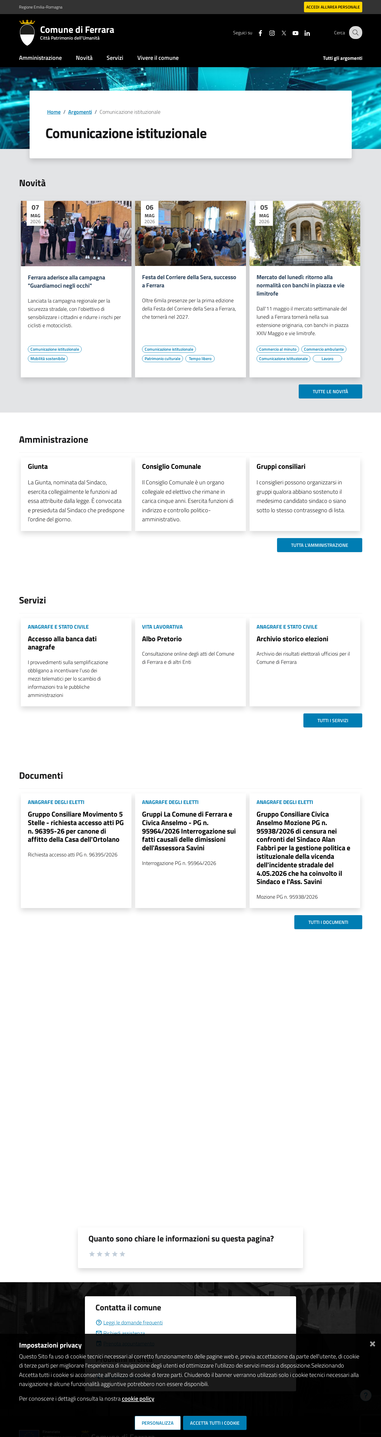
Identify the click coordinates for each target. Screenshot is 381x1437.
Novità (84, 57)
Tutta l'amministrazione (319, 545)
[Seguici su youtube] (292, 32)
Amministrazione (40, 57)
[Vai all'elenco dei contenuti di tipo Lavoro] (327, 358)
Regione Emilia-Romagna (40, 7)
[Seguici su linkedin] (303, 32)
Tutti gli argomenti (342, 58)
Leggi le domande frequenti (129, 1322)
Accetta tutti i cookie (215, 1422)
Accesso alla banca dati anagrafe (62, 642)
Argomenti (80, 112)
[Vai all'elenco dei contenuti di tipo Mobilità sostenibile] (48, 358)
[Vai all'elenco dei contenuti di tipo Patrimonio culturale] (162, 358)
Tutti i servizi (332, 720)
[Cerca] (355, 33)
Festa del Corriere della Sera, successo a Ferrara (189, 281)
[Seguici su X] (280, 32)
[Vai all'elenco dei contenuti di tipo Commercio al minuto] (278, 349)
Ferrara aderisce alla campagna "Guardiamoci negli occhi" (66, 281)
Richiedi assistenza (120, 1333)
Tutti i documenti (328, 922)
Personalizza (158, 1422)
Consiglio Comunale (171, 466)
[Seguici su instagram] (268, 32)
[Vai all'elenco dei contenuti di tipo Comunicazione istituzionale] (55, 349)
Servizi (115, 57)
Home (54, 112)
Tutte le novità (330, 391)
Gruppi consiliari (281, 466)
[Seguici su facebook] (256, 32)
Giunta (38, 466)
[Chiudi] (372, 1343)
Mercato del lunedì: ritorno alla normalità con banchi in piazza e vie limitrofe (300, 285)
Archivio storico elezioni (292, 638)
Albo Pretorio (162, 638)
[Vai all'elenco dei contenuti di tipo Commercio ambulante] (323, 349)
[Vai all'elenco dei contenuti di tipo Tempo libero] (200, 358)
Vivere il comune (158, 57)
